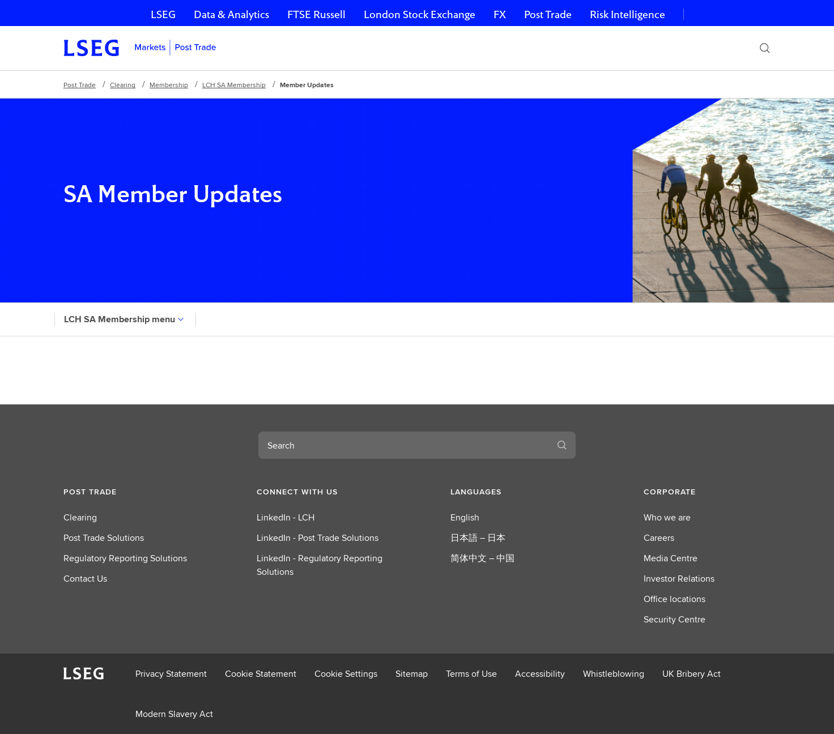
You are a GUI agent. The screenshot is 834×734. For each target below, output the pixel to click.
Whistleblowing (613, 673)
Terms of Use (471, 673)
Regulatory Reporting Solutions (125, 558)
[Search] (765, 48)
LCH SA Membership (234, 84)
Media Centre (670, 558)
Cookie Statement (260, 673)
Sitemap (411, 673)
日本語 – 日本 (477, 537)
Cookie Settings (345, 673)
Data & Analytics (231, 14)
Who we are (667, 517)
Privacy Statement (171, 673)
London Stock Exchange (419, 14)
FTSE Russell (316, 14)
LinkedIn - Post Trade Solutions (317, 537)
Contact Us (85, 578)
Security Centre (674, 619)
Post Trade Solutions (103, 537)
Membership (169, 84)
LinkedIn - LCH (285, 517)
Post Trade (548, 14)
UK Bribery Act (691, 673)
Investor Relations (679, 578)
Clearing (122, 84)
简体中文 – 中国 (482, 558)
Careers (659, 537)
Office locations (674, 598)
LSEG (163, 14)
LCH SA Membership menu (125, 319)
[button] (126, 491)
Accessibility (540, 673)
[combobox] (403, 445)
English (464, 517)
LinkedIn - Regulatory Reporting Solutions (319, 565)
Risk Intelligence (627, 14)
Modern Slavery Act (174, 713)
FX (499, 14)
